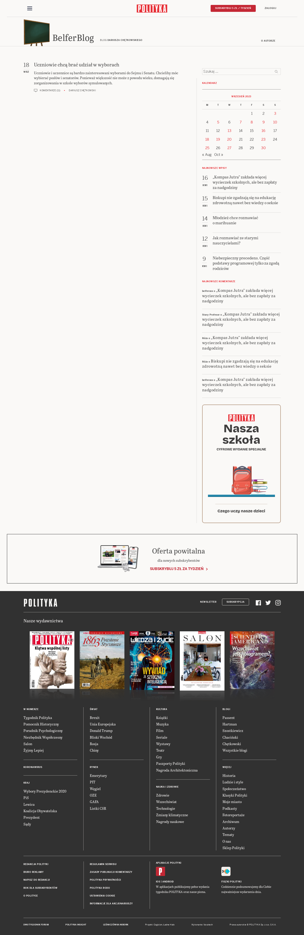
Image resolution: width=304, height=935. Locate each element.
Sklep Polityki (233, 847)
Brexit (95, 717)
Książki (162, 717)
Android (168, 881)
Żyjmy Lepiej (33, 750)
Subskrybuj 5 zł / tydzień (233, 8)
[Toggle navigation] (29, 8)
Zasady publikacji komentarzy (111, 872)
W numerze (31, 709)
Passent (228, 717)
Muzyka (162, 724)
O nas (226, 841)
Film (160, 730)
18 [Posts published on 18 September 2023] (207, 139)
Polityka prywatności (105, 879)
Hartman (229, 724)
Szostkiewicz (232, 730)
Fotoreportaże (233, 814)
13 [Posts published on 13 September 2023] (229, 130)
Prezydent (31, 817)
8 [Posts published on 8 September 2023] (252, 122)
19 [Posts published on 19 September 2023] (218, 139)
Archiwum (230, 821)
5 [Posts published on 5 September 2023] (218, 122)
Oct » (218, 154)
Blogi (226, 709)
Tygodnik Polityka (37, 717)
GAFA (94, 801)
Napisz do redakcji (36, 879)
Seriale (161, 737)
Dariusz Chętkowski (82, 90)
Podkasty (229, 808)
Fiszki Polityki (231, 881)
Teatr (160, 750)
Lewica (29, 804)
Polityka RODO (100, 887)
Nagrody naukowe (170, 821)
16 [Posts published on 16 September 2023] (263, 130)
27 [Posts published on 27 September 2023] (229, 148)
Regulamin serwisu (103, 864)
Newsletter (208, 601)
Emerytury (98, 775)
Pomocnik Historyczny (41, 724)
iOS (158, 881)
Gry (159, 756)
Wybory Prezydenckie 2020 (44, 791)
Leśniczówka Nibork (115, 924)
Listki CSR (98, 808)
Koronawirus (32, 767)
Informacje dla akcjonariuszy (111, 903)
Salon (27, 743)
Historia (228, 775)
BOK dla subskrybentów (40, 887)
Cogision (158, 924)
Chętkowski (231, 743)
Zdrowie (162, 795)
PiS (26, 797)
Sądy (27, 824)
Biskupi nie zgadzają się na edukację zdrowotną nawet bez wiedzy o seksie (240, 363)
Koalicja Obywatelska (40, 810)
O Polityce (30, 895)
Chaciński (230, 737)
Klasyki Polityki (234, 795)
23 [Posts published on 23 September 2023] (263, 139)
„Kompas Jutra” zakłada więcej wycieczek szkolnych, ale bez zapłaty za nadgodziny (239, 295)
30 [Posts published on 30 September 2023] (263, 148)
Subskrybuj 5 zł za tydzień (176, 568)
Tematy (228, 834)
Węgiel (95, 788)
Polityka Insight (75, 924)
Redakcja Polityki (35, 864)
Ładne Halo (169, 924)
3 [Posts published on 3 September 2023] (275, 113)
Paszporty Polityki (170, 763)
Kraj (26, 782)
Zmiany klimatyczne (172, 814)
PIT (92, 781)
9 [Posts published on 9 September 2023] (263, 122)
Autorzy (228, 828)
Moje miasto (232, 801)
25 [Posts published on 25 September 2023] (207, 148)
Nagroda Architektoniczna (177, 770)
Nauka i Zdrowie (167, 786)
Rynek (94, 767)
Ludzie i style (232, 781)
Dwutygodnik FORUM (36, 924)
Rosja (94, 743)
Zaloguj (270, 8)
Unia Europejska (103, 724)
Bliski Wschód (101, 737)
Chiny (94, 750)
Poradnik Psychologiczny (43, 730)
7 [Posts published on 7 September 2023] (241, 122)
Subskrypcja (235, 601)
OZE (93, 795)
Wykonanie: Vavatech (202, 924)
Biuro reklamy (33, 872)
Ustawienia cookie (102, 895)
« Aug (207, 154)
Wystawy (163, 743)
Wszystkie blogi (234, 750)
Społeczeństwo (234, 788)
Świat (94, 709)
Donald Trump (101, 730)
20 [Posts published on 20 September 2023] (229, 139)
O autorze (268, 40)
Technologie (165, 808)
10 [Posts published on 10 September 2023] (275, 122)
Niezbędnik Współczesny (43, 737)
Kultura (161, 709)
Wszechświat (166, 801)
